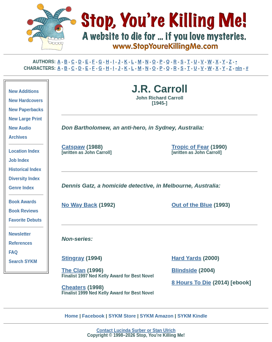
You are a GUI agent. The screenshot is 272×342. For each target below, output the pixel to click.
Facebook (93, 315)
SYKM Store (122, 315)
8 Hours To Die (191, 282)
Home (71, 315)
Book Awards (22, 201)
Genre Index (21, 187)
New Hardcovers (26, 100)
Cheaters (73, 287)
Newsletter (20, 234)
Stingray (72, 258)
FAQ (13, 252)
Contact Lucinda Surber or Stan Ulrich (136, 330)
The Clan (73, 270)
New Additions (24, 91)
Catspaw (72, 147)
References (20, 243)
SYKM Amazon (156, 315)
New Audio (20, 128)
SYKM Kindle (192, 315)
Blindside (184, 270)
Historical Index (25, 169)
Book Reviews (23, 211)
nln (238, 68)
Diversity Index (24, 178)
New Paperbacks (26, 109)
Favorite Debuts (25, 220)
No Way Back (79, 205)
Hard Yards (186, 258)
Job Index (19, 160)
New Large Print (25, 118)
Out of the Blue (191, 205)
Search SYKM (23, 261)
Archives (18, 137)
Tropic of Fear (190, 147)
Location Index (24, 151)
